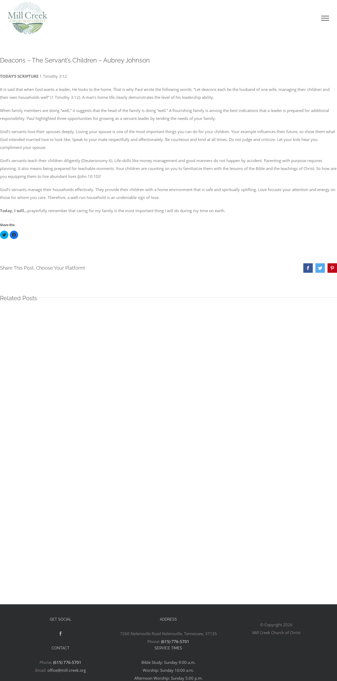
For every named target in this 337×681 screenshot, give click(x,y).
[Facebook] (60, 633)
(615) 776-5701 (175, 641)
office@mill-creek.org (66, 670)
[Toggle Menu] (325, 18)
